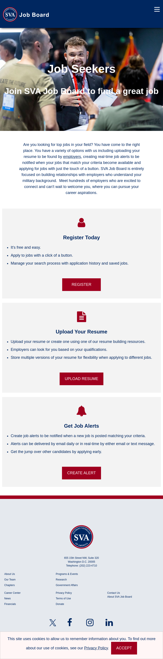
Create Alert (81, 473)
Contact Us (113, 592)
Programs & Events (67, 574)
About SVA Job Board (119, 596)
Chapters (9, 585)
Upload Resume (81, 379)
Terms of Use (63, 598)
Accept (124, 648)
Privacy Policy (64, 592)
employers (72, 157)
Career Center (12, 592)
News (7, 598)
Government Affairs (67, 585)
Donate (60, 604)
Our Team (9, 579)
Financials (10, 604)
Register (81, 284)
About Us (9, 574)
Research (61, 579)
